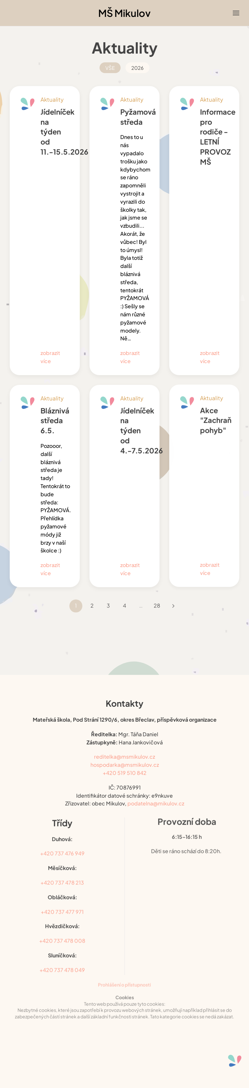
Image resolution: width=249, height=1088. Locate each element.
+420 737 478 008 (62, 931)
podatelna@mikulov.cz (155, 797)
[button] (236, 13)
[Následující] (173, 595)
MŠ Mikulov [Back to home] (124, 13)
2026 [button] (137, 68)
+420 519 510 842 (125, 766)
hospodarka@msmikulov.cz (124, 758)
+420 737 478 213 (62, 872)
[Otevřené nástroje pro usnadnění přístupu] (235, 1061)
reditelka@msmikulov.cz (124, 750)
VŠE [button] (110, 68)
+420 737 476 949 (62, 843)
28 (157, 595)
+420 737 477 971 (62, 901)
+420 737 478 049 (62, 960)
